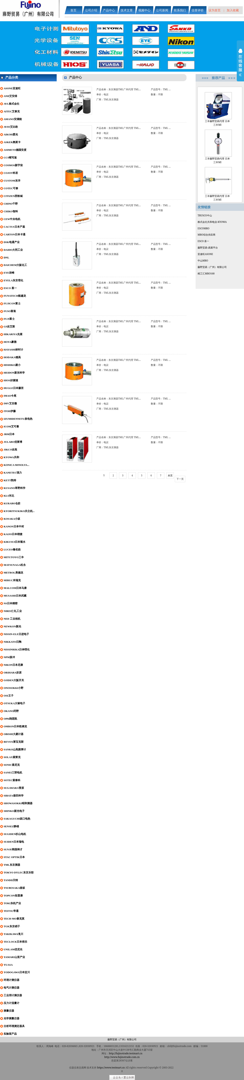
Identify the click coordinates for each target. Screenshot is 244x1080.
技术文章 (127, 10)
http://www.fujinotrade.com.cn (122, 1057)
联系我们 (180, 10)
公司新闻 (162, 10)
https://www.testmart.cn (111, 1067)
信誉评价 (198, 10)
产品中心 (109, 10)
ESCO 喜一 (203, 241)
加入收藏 (233, 10)
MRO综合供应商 (206, 234)
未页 (170, 475)
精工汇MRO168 (206, 273)
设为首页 (215, 10)
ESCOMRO (203, 228)
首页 (73, 10)
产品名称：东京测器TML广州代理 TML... (118, 89)
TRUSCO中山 (205, 215)
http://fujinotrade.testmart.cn (125, 1053)
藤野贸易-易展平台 (208, 247)
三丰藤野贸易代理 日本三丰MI (217, 109)
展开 (240, 65)
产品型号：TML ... (161, 89)
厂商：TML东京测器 (107, 99)
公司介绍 (91, 10)
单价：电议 (102, 94)
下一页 (180, 479)
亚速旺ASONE (205, 254)
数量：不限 (157, 94)
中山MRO (203, 260)
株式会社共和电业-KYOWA (212, 222)
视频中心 (144, 10)
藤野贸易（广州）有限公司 (212, 267)
